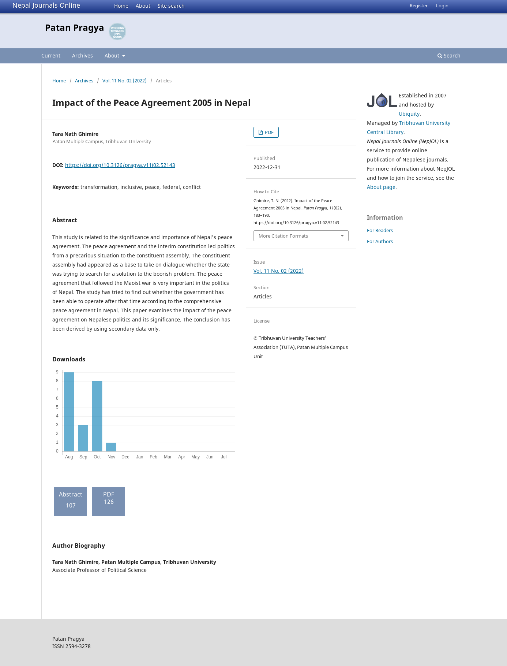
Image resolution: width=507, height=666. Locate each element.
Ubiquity (409, 113)
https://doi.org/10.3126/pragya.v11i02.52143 (120, 164)
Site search (171, 5)
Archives (82, 55)
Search (449, 55)
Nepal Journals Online (46, 5)
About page (381, 186)
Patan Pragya (74, 27)
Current (50, 55)
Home (121, 5)
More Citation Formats (283, 235)
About (143, 5)
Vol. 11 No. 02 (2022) (124, 80)
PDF (269, 132)
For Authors (380, 241)
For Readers (380, 230)
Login (442, 5)
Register (419, 5)
